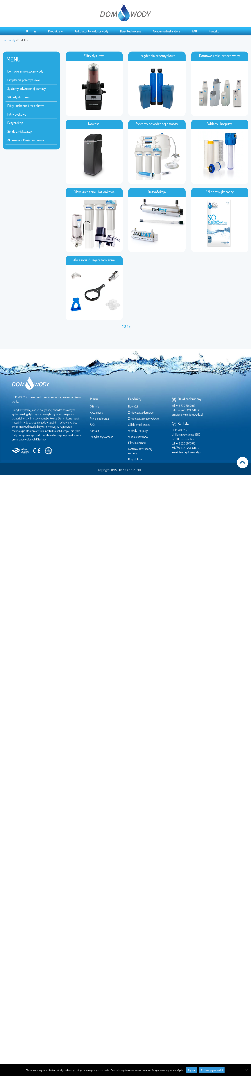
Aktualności (96, 412)
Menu (94, 398)
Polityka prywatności (102, 437)
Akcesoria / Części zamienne (25, 140)
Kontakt (214, 31)
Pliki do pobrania (99, 418)
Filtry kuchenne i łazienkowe (25, 106)
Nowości (133, 406)
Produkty (55, 31)
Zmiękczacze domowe (140, 412)
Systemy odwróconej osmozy (26, 89)
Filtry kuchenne (137, 442)
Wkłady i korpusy (18, 97)
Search (228, 31)
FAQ (194, 31)
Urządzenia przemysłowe (23, 80)
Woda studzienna (138, 437)
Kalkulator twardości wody (91, 31)
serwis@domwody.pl (191, 414)
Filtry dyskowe (16, 114)
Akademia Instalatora (166, 31)
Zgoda (191, 1070)
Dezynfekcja (15, 123)
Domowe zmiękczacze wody (25, 71)
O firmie (31, 31)
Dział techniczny (130, 31)
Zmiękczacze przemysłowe (143, 418)
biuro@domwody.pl (190, 452)
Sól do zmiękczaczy (19, 131)
